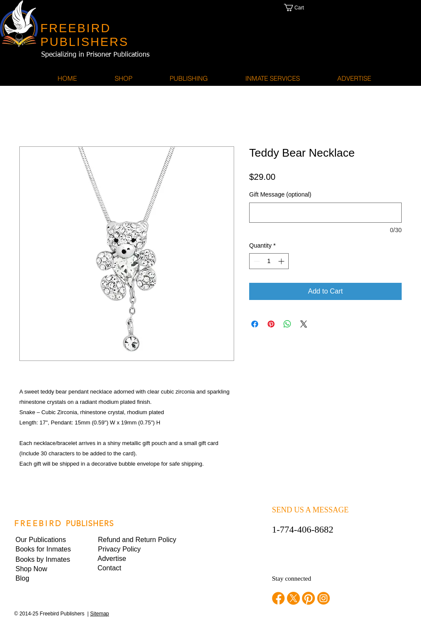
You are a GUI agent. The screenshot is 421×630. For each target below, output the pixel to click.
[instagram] (323, 598)
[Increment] (282, 261)
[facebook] (278, 598)
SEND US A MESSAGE (310, 510)
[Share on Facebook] (255, 324)
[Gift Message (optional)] (325, 212)
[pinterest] (308, 598)
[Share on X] (304, 324)
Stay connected (291, 578)
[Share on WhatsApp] (287, 324)
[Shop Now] (44, 569)
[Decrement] (255, 261)
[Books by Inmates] (44, 559)
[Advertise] (127, 558)
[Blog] (44, 578)
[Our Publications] (44, 540)
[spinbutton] (269, 261)
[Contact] (127, 568)
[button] (303, 7)
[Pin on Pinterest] (271, 324)
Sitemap (99, 614)
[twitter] (293, 598)
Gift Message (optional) (280, 194)
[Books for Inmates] (44, 549)
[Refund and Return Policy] (137, 540)
